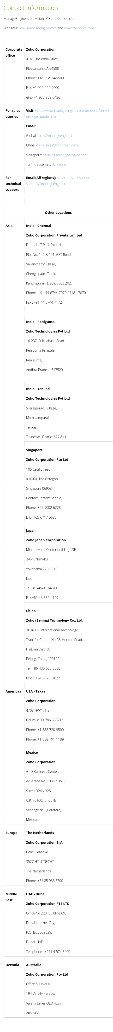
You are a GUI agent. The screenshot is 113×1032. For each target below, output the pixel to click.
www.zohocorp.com (79, 28)
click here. (59, 164)
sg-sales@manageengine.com (65, 155)
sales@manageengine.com (57, 135)
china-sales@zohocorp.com (56, 145)
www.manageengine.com (38, 28)
